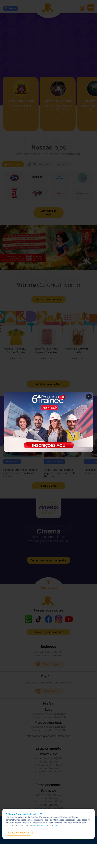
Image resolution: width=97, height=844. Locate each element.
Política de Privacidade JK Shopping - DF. (24, 814)
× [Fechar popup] (89, 396)
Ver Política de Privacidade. (45, 825)
